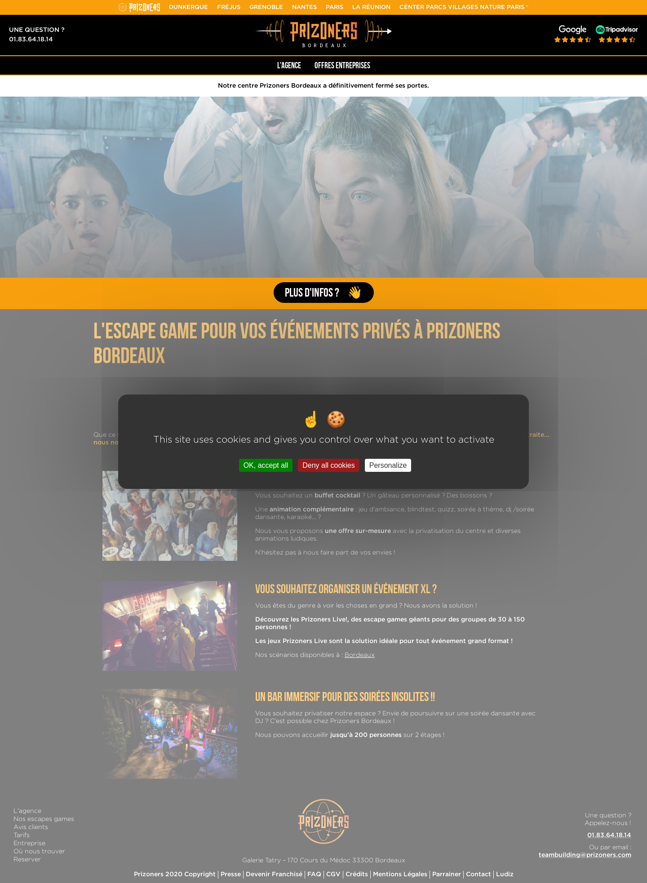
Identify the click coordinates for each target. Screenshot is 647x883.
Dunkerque (188, 7)
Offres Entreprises (342, 65)
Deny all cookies (328, 465)
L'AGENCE (289, 65)
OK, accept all (266, 465)
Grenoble (266, 7)
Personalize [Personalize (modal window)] (388, 465)
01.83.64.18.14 (31, 39)
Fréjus (228, 7)
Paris (334, 7)
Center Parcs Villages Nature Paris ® (463, 7)
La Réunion (371, 7)
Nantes (304, 7)
